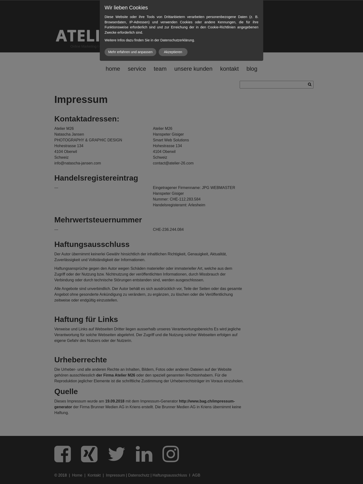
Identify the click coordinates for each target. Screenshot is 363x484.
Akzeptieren (173, 52)
